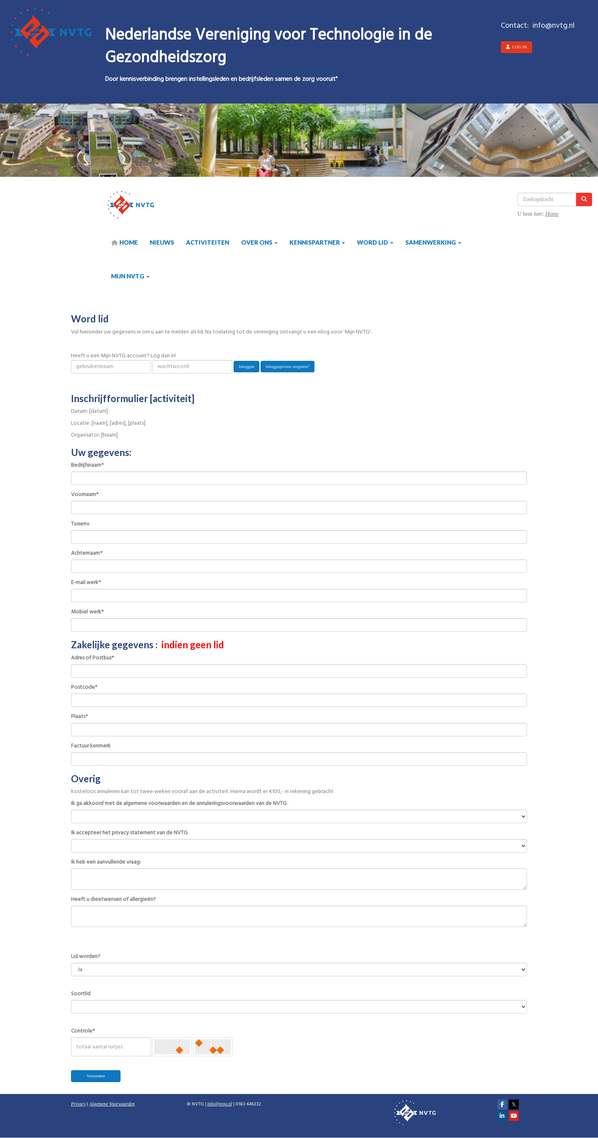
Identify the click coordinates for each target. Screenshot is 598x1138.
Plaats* (79, 717)
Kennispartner (317, 242)
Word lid (375, 242)
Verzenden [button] (95, 1075)
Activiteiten (207, 242)
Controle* (83, 1031)
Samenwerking (433, 242)
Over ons (259, 242)
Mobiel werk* (87, 612)
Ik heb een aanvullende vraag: (106, 862)
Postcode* (84, 688)
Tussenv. (80, 524)
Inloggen (246, 366)
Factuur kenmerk (91, 746)
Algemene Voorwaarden (112, 1104)
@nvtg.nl (219, 1104)
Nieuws (162, 242)
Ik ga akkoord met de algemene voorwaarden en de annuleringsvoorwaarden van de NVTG (179, 804)
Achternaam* (86, 554)
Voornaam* (84, 495)
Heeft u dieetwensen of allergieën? (113, 900)
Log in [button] (516, 46)
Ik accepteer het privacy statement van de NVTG (129, 833)
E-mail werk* (86, 583)
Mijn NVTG (130, 276)
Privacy (78, 1104)
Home (551, 214)
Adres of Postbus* (92, 658)
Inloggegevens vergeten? (287, 366)
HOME (124, 242)
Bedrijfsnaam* (87, 465)
